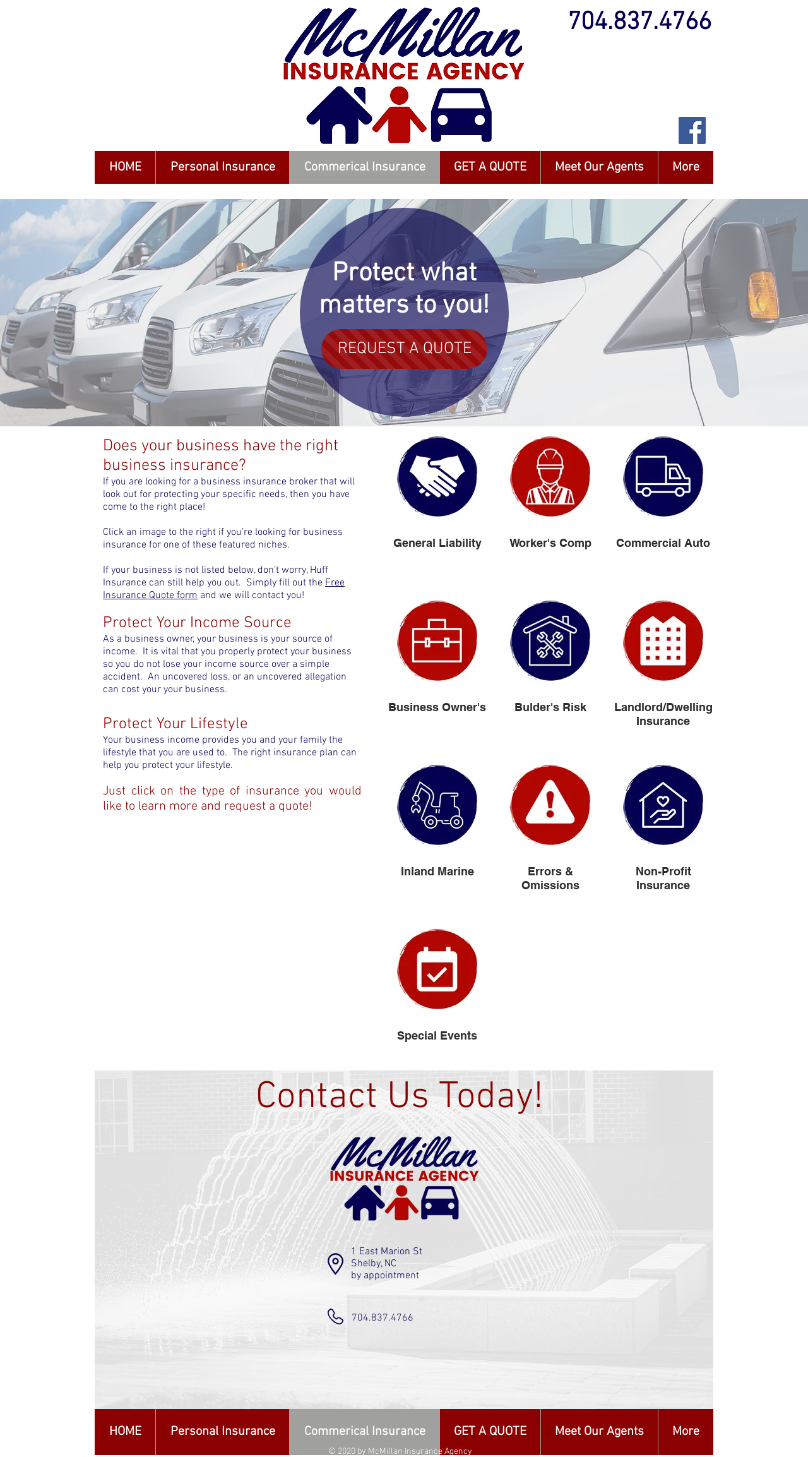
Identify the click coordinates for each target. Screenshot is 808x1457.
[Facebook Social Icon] (692, 130)
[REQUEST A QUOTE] (404, 349)
